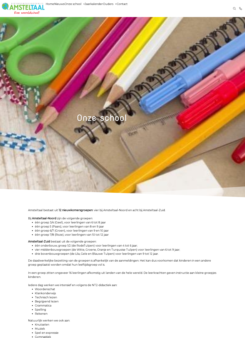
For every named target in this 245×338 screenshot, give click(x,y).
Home (51, 8)
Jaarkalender (105, 8)
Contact (140, 8)
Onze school (81, 8)
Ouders (123, 8)
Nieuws (64, 8)
